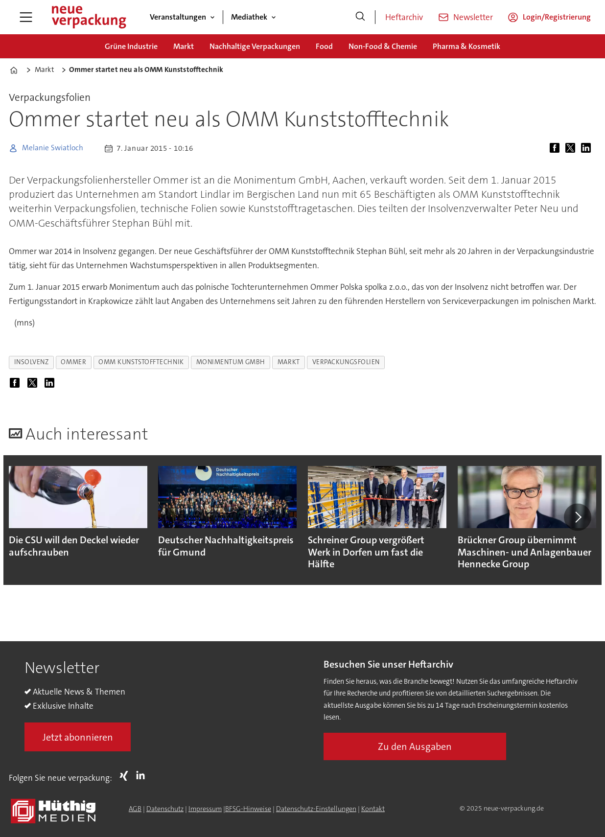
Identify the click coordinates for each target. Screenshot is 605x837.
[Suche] (360, 17)
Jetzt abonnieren (78, 737)
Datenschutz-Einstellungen (316, 808)
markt (289, 362)
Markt (183, 46)
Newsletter (473, 17)
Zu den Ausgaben (415, 746)
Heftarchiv (404, 17)
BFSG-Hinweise (248, 808)
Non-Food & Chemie (383, 46)
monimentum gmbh (230, 362)
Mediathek (249, 17)
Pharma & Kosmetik (466, 46)
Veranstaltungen (178, 17)
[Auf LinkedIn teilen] (588, 148)
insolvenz (31, 362)
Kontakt (373, 808)
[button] (577, 517)
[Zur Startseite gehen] (88, 17)
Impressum (205, 808)
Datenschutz (165, 808)
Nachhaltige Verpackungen (254, 46)
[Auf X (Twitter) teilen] (572, 148)
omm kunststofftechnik (141, 362)
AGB (135, 808)
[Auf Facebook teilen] (556, 148)
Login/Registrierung (557, 17)
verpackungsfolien (346, 362)
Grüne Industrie (131, 46)
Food (324, 46)
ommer (73, 362)
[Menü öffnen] (26, 17)
